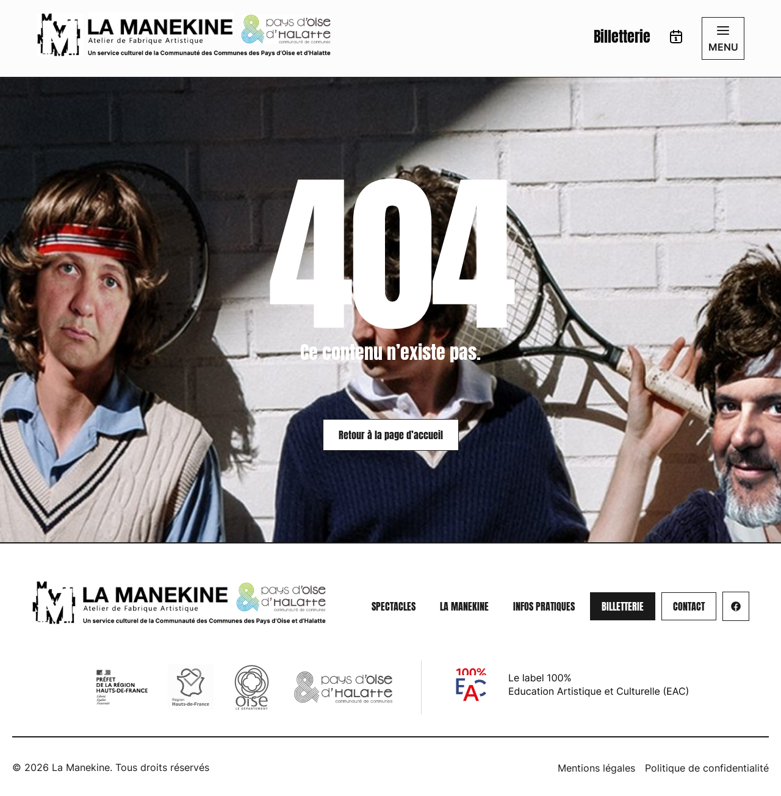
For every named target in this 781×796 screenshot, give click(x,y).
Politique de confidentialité (707, 768)
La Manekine (464, 606)
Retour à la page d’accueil (391, 435)
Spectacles (394, 606)
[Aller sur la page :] (735, 606)
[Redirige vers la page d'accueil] (184, 35)
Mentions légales (596, 768)
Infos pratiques (544, 606)
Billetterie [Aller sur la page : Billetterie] (622, 37)
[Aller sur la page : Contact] (688, 606)
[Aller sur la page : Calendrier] (676, 38)
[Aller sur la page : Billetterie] (622, 606)
